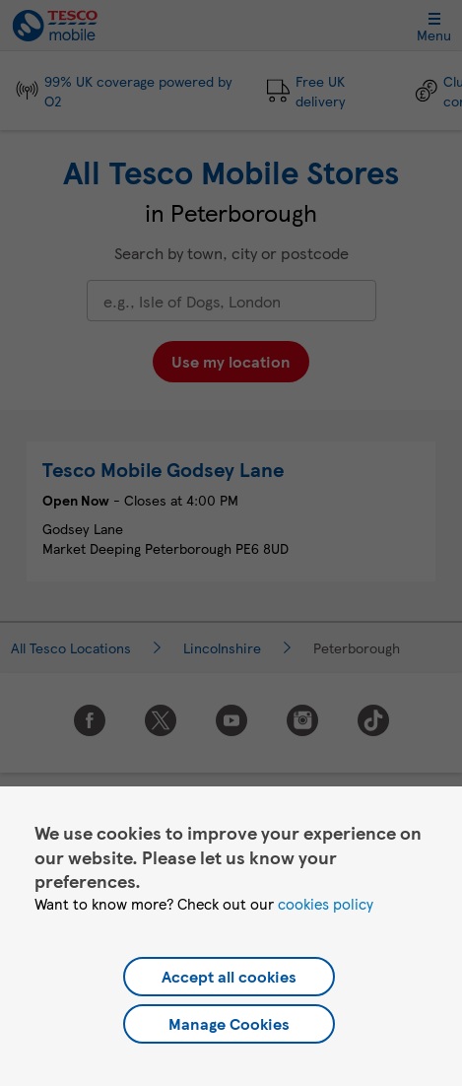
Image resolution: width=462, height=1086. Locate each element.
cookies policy (325, 904)
